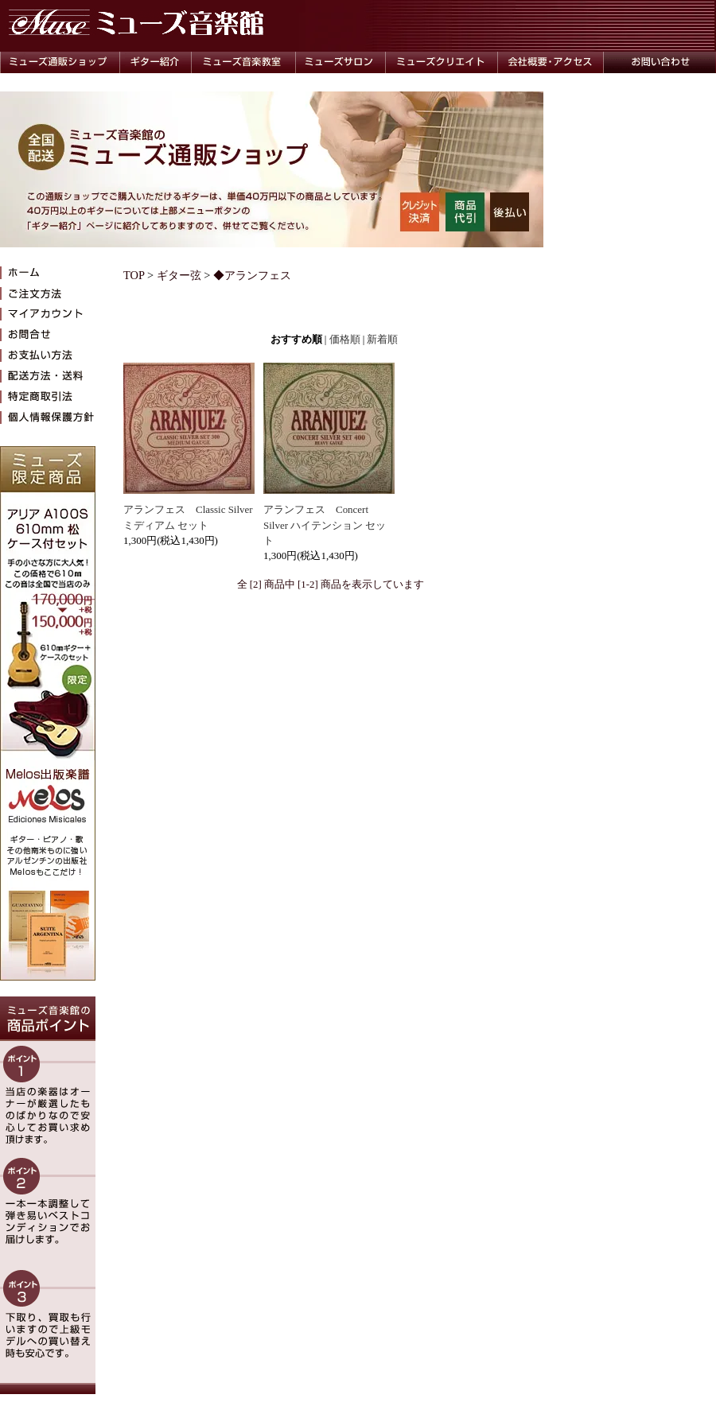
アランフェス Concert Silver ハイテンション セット (324, 524)
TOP (133, 275)
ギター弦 (179, 275)
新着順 (382, 339)
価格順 (344, 339)
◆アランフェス (252, 275)
